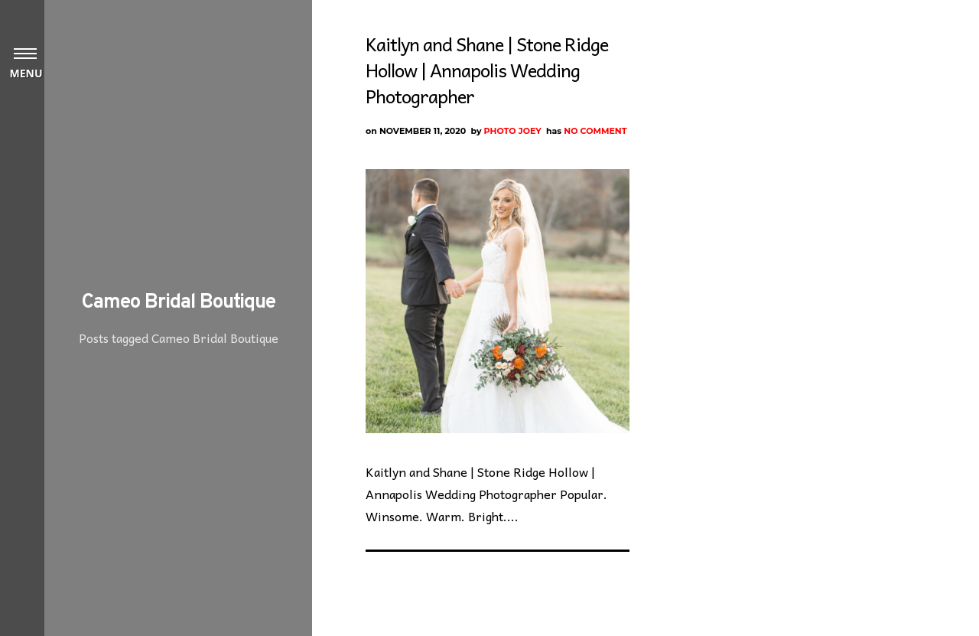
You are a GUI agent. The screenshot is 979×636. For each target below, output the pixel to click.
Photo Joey (513, 131)
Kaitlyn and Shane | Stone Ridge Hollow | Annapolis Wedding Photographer (487, 69)
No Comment (595, 131)
